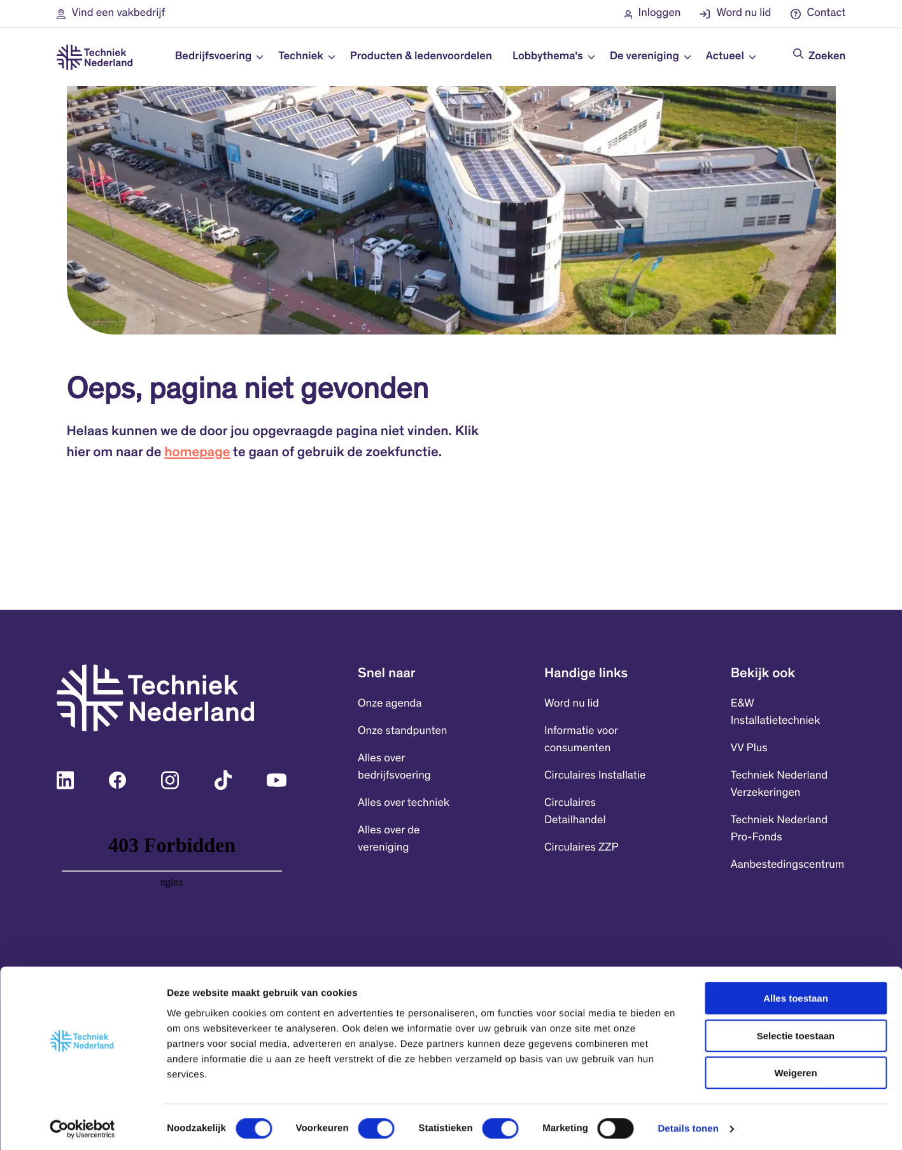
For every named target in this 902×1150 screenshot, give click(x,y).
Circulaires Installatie (595, 776)
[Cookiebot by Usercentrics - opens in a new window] (82, 1125)
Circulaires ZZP (581, 848)
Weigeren (795, 1068)
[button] (111, 13)
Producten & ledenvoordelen (421, 56)
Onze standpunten (402, 731)
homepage (197, 454)
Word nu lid (571, 704)
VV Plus (749, 748)
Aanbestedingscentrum (788, 865)
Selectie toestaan (796, 1031)
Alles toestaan (795, 994)
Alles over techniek (403, 803)
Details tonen (688, 1124)
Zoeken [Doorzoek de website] (826, 56)
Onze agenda (389, 704)
